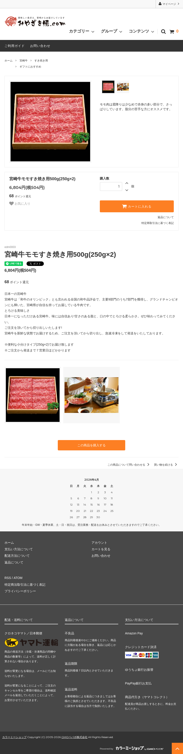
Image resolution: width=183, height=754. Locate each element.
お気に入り (19, 203)
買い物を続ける (166, 464)
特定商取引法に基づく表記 (157, 223)
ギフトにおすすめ (30, 66)
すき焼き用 (41, 60)
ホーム (8, 60)
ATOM (17, 578)
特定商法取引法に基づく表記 (24, 584)
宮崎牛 (24, 60)
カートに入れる (137, 206)
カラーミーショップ (14, 737)
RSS (7, 578)
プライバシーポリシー (20, 591)
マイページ (169, 4)
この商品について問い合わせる (129, 464)
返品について (166, 217)
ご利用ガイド (14, 46)
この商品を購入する (91, 445)
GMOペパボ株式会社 (74, 737)
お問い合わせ (40, 46)
